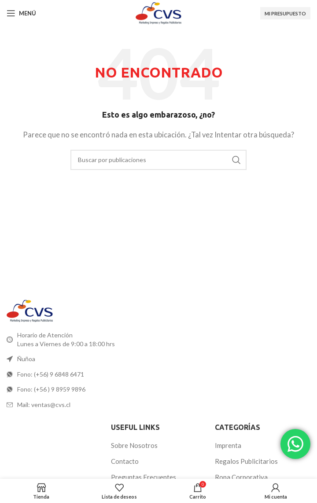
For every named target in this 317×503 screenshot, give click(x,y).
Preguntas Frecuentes (143, 477)
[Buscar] (158, 160)
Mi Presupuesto (285, 13)
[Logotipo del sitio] (158, 12)
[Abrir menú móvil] (21, 13)
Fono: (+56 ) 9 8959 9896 (51, 389)
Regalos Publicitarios (246, 461)
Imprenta (228, 445)
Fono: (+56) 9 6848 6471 (50, 374)
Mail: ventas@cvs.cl (43, 404)
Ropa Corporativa (241, 477)
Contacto (125, 461)
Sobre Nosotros (134, 445)
